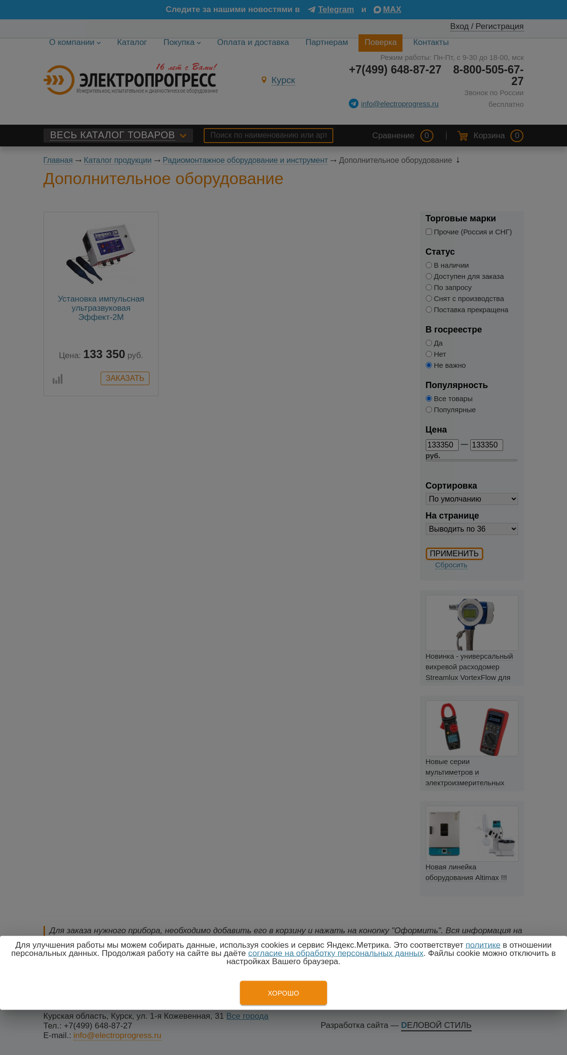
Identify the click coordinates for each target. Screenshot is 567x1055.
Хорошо (283, 993)
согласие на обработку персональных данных (335, 953)
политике (482, 945)
